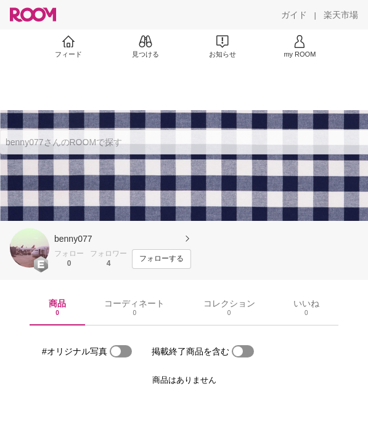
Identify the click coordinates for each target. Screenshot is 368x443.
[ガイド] (294, 14)
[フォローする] (161, 259)
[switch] (121, 351)
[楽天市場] (341, 14)
